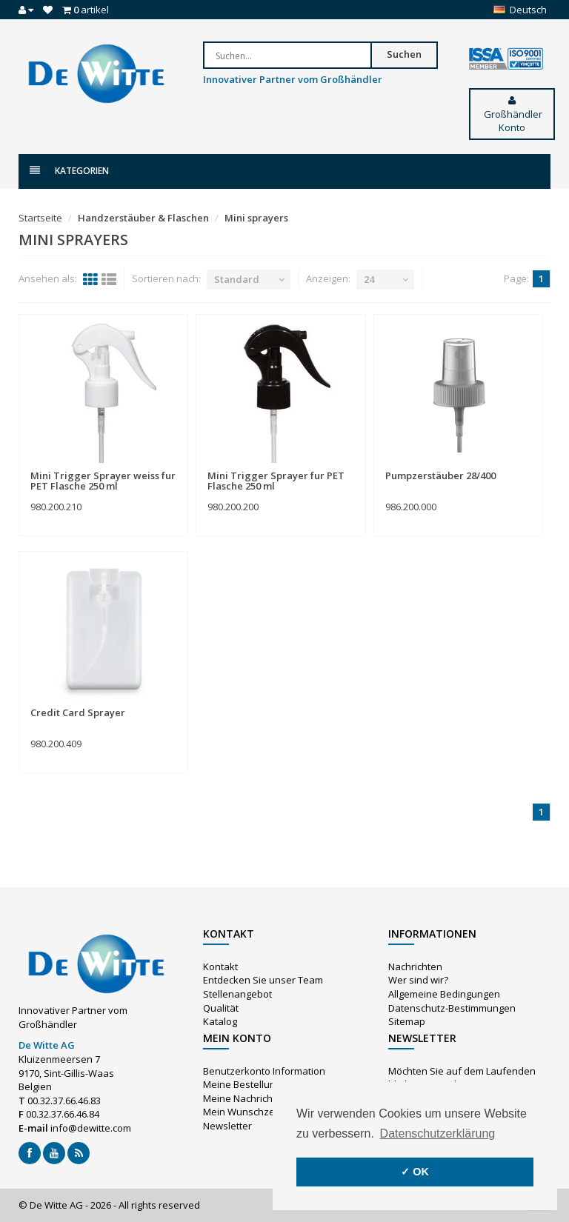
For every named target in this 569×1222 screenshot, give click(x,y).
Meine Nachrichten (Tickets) (264, 1098)
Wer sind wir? (418, 979)
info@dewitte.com (90, 1128)
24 (369, 279)
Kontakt (220, 966)
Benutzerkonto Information (264, 1071)
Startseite (40, 217)
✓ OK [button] (415, 1172)
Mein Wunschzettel (246, 1111)
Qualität (221, 1008)
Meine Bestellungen (248, 1084)
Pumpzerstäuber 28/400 (440, 475)
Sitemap (406, 1021)
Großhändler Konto (512, 115)
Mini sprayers (256, 217)
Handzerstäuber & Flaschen (143, 217)
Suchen (404, 54)
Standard (236, 279)
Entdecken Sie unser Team (263, 979)
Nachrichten (415, 966)
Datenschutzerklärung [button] (438, 1133)
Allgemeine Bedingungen (444, 994)
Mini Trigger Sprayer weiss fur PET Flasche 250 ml (103, 481)
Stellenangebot (237, 994)
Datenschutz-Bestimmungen (452, 1008)
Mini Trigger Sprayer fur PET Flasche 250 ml (276, 481)
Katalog (220, 1021)
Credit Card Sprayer (77, 712)
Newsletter (227, 1125)
